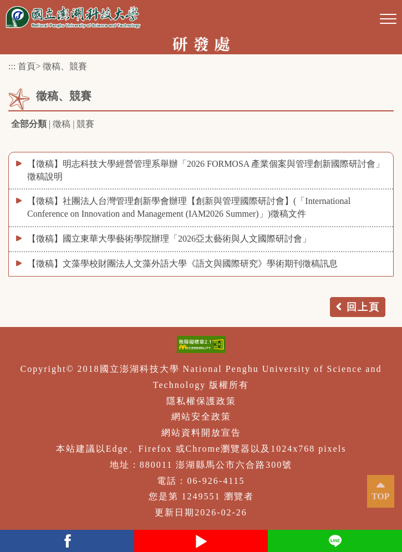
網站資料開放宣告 (201, 432)
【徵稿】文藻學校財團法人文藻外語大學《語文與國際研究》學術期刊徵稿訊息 (182, 263)
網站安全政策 (201, 416)
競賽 (85, 124)
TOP (381, 496)
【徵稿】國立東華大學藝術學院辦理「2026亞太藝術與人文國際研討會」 (169, 238)
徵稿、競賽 (65, 66)
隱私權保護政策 (201, 401)
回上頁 (363, 307)
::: (12, 66)
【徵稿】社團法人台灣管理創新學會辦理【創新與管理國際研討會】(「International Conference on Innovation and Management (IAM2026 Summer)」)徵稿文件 (188, 207)
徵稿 (61, 124)
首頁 (26, 66)
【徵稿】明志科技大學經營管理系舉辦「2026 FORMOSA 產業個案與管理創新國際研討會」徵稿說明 (205, 170)
